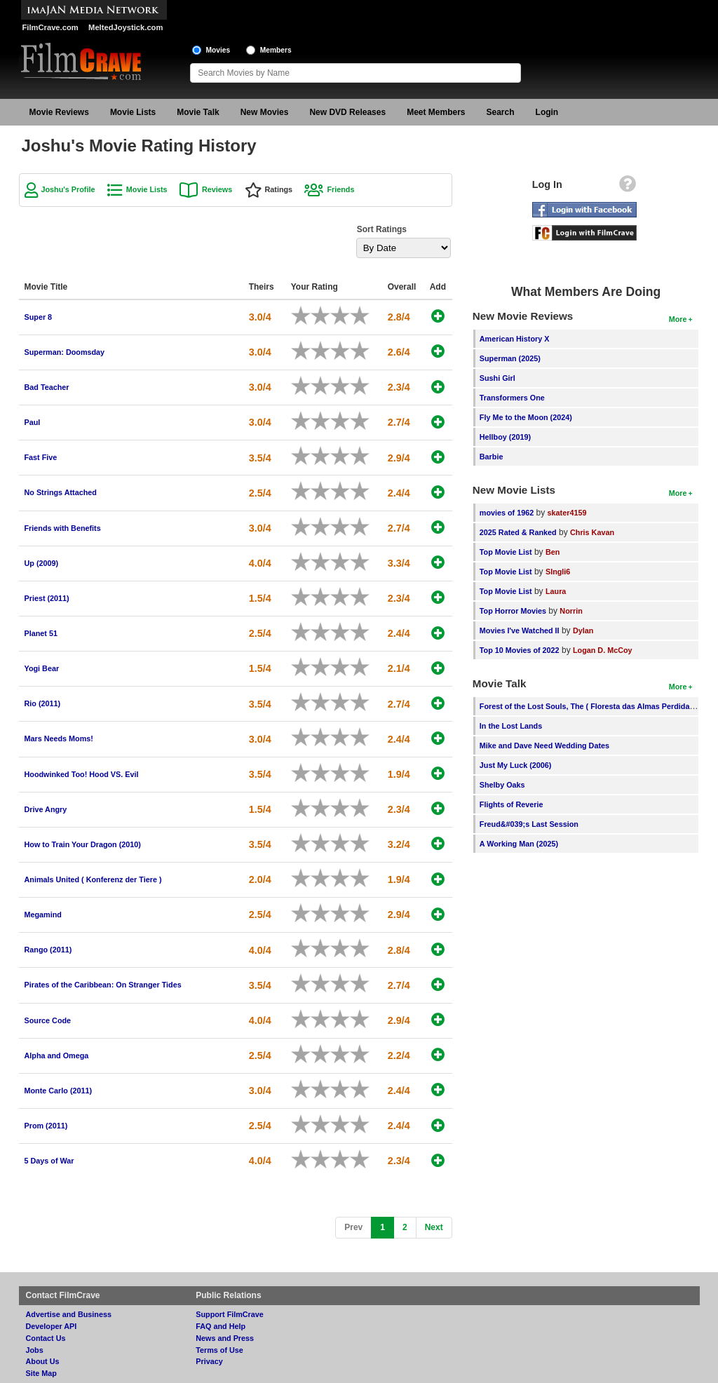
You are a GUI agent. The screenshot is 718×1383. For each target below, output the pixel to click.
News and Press (225, 1338)
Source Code (48, 1020)
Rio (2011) (43, 703)
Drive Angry (46, 809)
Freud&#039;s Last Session (529, 824)
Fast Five (41, 457)
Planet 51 (41, 633)
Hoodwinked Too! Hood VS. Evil (82, 774)
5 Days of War (49, 1160)
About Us (43, 1361)
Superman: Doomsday (65, 352)
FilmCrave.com (50, 27)
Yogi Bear (42, 668)
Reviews (217, 189)
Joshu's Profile (68, 189)
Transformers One (512, 397)
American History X (515, 339)
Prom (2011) (46, 1125)
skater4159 (567, 512)
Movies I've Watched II (520, 630)
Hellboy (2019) (505, 437)
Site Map (41, 1373)
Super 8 (39, 317)
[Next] (434, 1228)
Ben (553, 552)
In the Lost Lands (511, 726)
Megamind (43, 914)
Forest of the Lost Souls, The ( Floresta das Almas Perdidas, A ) (593, 706)
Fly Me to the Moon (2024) (526, 417)
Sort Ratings (382, 229)
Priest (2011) (47, 598)
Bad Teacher (47, 387)
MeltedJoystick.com (125, 27)
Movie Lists (133, 112)
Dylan (583, 630)
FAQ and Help (220, 1326)
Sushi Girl (497, 378)
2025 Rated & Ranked (518, 532)
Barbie (491, 456)
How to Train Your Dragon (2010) (83, 844)
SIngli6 (558, 571)
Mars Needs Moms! (59, 738)
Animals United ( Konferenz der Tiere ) (93, 879)
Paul (33, 422)
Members (276, 50)
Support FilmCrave (230, 1314)
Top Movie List (506, 552)
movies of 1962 (507, 512)
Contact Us (46, 1338)
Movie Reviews (59, 112)
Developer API (51, 1326)
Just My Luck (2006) (516, 765)
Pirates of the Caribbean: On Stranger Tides (103, 984)
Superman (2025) (510, 358)
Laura (556, 591)
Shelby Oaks (502, 785)
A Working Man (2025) (519, 843)
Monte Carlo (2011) (59, 1090)
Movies (218, 50)
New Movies (265, 112)
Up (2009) (42, 563)
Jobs (34, 1350)
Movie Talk (198, 112)
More (678, 319)
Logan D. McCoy (602, 650)
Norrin (571, 611)
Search (501, 112)
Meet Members (436, 112)
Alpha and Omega (57, 1055)
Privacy (209, 1361)
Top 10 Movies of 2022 (520, 650)
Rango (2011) (48, 949)
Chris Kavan (592, 532)
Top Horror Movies (513, 611)
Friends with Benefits (63, 528)
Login (547, 112)
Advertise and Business (68, 1314)
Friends (340, 189)
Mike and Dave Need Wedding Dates (544, 745)
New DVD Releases (347, 112)
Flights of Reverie (511, 804)
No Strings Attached (61, 492)
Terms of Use (219, 1350)
